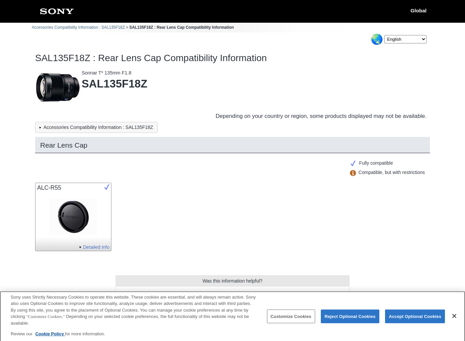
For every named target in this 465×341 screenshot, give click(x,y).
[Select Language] (405, 39)
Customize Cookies (291, 319)
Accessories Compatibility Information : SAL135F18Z (78, 27)
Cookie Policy (50, 337)
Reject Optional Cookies (350, 319)
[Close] (454, 319)
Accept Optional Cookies (415, 319)
